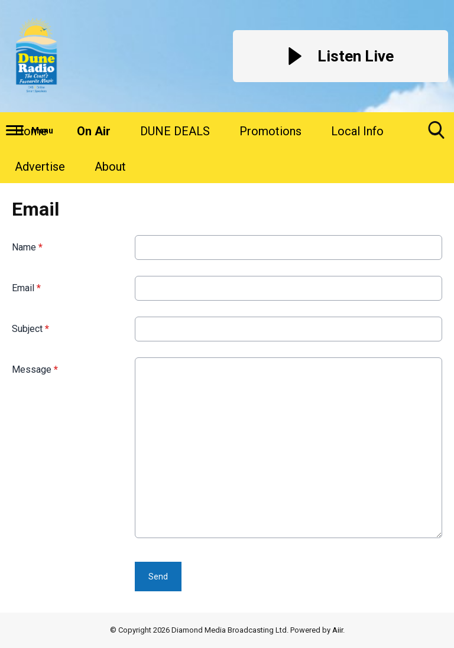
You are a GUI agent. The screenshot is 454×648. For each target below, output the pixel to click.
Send (158, 576)
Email (26, 288)
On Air (94, 131)
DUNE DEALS (175, 131)
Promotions (270, 131)
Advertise (40, 166)
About (110, 166)
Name (27, 247)
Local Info (357, 131)
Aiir (337, 630)
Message (35, 369)
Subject (30, 328)
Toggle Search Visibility (436, 134)
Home (31, 131)
